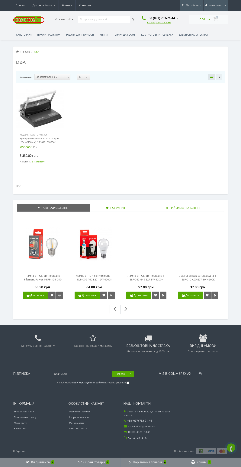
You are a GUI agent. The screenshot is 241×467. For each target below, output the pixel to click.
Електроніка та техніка (193, 34)
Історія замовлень (79, 417)
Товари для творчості (80, 34)
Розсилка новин (78, 428)
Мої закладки (76, 422)
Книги (104, 34)
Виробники (20, 428)
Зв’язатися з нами (24, 411)
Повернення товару (25, 417)
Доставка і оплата (44, 5)
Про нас (21, 5)
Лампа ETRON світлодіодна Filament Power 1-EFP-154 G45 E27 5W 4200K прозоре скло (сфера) (43, 277)
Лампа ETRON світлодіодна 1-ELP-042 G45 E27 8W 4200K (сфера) (146, 277)
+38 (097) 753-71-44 (138, 420)
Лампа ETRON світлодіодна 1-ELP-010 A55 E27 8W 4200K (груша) (198, 277)
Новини (67, 5)
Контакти (85, 5)
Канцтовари (24, 34)
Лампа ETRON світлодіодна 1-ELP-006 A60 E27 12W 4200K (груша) (94, 277)
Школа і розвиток (48, 34)
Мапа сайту (20, 422)
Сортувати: (26, 76)
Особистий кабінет (79, 411)
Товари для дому (124, 34)
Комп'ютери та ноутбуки (157, 34)
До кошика (35, 295)
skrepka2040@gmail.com (139, 426)
